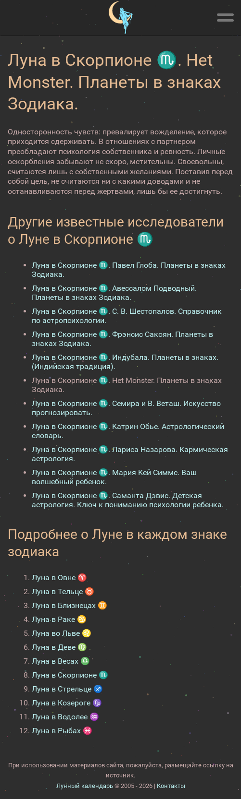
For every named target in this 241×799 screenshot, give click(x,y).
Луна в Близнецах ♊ (69, 605)
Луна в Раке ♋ (59, 619)
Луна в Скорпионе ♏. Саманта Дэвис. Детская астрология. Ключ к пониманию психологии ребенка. (128, 500)
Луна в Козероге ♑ (67, 702)
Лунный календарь (84, 785)
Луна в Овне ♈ (59, 577)
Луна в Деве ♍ (59, 647)
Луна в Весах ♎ (61, 661)
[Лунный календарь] (120, 18)
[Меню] (225, 16)
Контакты (171, 785)
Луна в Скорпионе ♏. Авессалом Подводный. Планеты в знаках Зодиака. (114, 293)
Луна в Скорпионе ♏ (70, 675)
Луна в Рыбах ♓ (62, 730)
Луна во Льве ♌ (61, 633)
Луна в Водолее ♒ (65, 716)
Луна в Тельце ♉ (63, 591)
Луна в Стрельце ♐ (67, 688)
